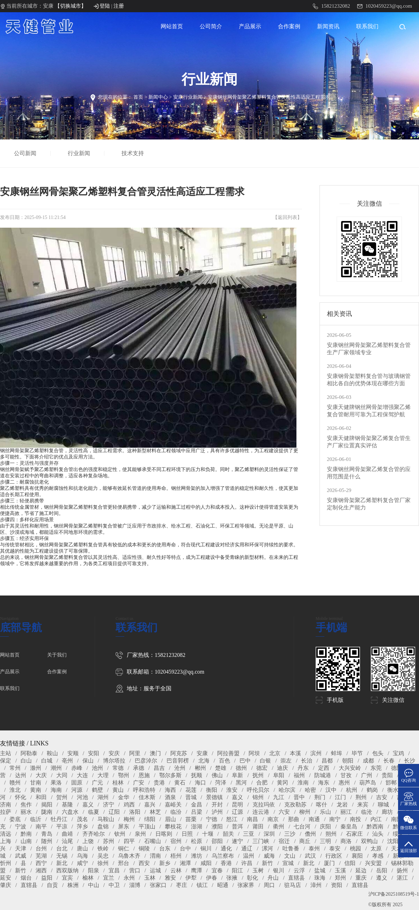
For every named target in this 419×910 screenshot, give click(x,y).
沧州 (179, 768)
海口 (200, 783)
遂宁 (237, 841)
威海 (269, 856)
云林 (176, 870)
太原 (376, 848)
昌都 (327, 761)
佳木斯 (147, 797)
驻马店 (292, 885)
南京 (273, 819)
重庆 (361, 878)
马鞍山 (105, 819)
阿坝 (254, 753)
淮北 (15, 790)
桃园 (355, 848)
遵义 (381, 878)
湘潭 (185, 863)
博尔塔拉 (114, 761)
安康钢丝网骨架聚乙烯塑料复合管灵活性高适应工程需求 (269, 97)
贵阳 (387, 775)
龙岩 (342, 804)
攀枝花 (173, 826)
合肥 (261, 783)
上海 (5, 841)
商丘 (304, 841)
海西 (170, 790)
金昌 (196, 804)
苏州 (108, 841)
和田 (41, 797)
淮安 (231, 790)
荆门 (319, 797)
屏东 (123, 826)
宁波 (20, 826)
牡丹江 (59, 819)
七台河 (302, 826)
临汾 (176, 812)
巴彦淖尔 (146, 761)
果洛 (56, 783)
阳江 (237, 870)
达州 (20, 775)
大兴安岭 (350, 768)
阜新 (237, 775)
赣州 (15, 783)
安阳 (93, 753)
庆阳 (325, 826)
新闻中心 (158, 97)
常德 (118, 768)
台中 (185, 848)
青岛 (46, 834)
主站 (5, 753)
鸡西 (129, 804)
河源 (76, 790)
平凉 (61, 826)
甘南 (35, 783)
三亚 (248, 834)
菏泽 (220, 783)
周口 (269, 885)
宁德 (211, 819)
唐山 (82, 848)
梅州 (129, 819)
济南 (5, 804)
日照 (187, 834)
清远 (5, 834)
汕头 (377, 834)
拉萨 (5, 812)
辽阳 (114, 812)
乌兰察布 (223, 856)
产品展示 (250, 26)
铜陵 (144, 848)
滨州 (316, 753)
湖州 (103, 797)
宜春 (217, 870)
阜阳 (278, 775)
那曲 (293, 819)
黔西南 (375, 826)
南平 (41, 826)
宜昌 (114, 870)
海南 (56, 790)
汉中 (331, 790)
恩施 (144, 775)
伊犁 (191, 878)
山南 (26, 841)
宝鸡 (398, 753)
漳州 (316, 885)
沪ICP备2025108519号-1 (393, 894)
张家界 (245, 885)
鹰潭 (196, 870)
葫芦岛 (367, 783)
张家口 (158, 885)
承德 (138, 768)
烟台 (26, 878)
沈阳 (392, 841)
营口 (134, 870)
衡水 (392, 790)
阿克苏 (178, 753)
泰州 (314, 848)
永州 (129, 878)
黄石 (179, 783)
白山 (26, 761)
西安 (144, 863)
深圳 (269, 834)
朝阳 (347, 761)
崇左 (286, 761)
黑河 (241, 783)
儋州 (310, 834)
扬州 (402, 870)
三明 (325, 841)
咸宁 (82, 863)
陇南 (46, 812)
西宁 (41, 863)
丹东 (303, 768)
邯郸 (391, 783)
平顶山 (147, 826)
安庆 (114, 753)
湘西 (41, 870)
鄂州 (123, 775)
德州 (241, 768)
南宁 (334, 819)
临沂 (35, 819)
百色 (224, 761)
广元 (97, 783)
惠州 (344, 783)
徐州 (103, 863)
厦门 (329, 863)
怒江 (231, 819)
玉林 (149, 878)
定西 (323, 768)
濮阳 (217, 826)
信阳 (349, 863)
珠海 (319, 878)
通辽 (246, 848)
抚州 (258, 775)
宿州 (176, 841)
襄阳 (357, 856)
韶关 (228, 834)
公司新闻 (26, 153)
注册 (118, 6)
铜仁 (123, 848)
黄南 (35, 790)
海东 (323, 783)
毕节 (357, 753)
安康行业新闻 (188, 97)
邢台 (123, 863)
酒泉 (170, 797)
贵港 (159, 783)
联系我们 (367, 26)
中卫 (114, 885)
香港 (226, 863)
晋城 (191, 797)
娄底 (15, 819)
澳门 (155, 753)
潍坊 (196, 856)
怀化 (20, 797)
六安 (284, 812)
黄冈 (282, 783)
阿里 (134, 753)
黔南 (26, 834)
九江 (278, 797)
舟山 (273, 878)
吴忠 (103, 856)
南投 (355, 819)
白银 (265, 761)
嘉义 (237, 797)
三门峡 (260, 841)
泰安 (334, 848)
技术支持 (133, 153)
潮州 (56, 768)
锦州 (258, 797)
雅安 (170, 878)
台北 (61, 848)
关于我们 (57, 655)
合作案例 (289, 26)
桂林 (118, 783)
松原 (196, 841)
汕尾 (67, 841)
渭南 (155, 856)
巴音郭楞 (178, 761)
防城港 (322, 775)
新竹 (267, 863)
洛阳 (134, 812)
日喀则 (163, 834)
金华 (123, 797)
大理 (103, 775)
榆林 (88, 878)
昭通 (222, 885)
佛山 (217, 775)
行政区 (333, 856)
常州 (15, 768)
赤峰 (76, 768)
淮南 (303, 783)
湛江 (402, 878)
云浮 (299, 870)
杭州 (351, 790)
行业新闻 (79, 153)
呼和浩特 (144, 790)
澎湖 (196, 826)
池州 (97, 768)
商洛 (346, 841)
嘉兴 (149, 804)
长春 (389, 761)
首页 (138, 97)
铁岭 (103, 848)
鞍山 (52, 753)
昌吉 (159, 768)
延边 (361, 870)
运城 (155, 870)
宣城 (288, 863)
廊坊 (387, 812)
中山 (93, 885)
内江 (376, 819)
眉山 (170, 819)
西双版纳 (67, 870)
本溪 (295, 753)
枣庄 (181, 885)
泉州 (140, 834)
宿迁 (284, 841)
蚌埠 (336, 753)
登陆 (105, 6)
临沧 (366, 812)
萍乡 (82, 826)
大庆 (41, 775)
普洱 (237, 826)
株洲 (73, 885)
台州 (41, 848)
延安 (5, 878)
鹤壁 (97, 790)
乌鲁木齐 (129, 856)
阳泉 (93, 870)
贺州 (61, 797)
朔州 (331, 834)
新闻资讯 (328, 26)
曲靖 (67, 834)
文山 (289, 856)
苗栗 (191, 819)
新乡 (164, 863)
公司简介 (211, 26)
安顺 (73, 753)
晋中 (299, 797)
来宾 (362, 804)
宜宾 (67, 878)
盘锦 (103, 826)
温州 (248, 856)
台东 (164, 848)
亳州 (67, 761)
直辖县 (296, 878)
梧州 (176, 856)
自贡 (52, 885)
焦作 (26, 804)
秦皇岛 (348, 826)
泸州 (217, 812)
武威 (20, 856)
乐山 (325, 812)
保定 (5, 761)
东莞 (376, 768)
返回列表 (287, 217)
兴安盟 (373, 863)
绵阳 (149, 819)
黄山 (118, 790)
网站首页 (172, 26)
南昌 (252, 819)
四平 (129, 841)
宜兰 (108, 878)
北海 (204, 761)
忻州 (5, 863)
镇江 (202, 885)
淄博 (134, 885)
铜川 (206, 848)
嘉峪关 (173, 804)
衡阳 (211, 790)
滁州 (35, 768)
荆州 (361, 797)
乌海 (82, 856)
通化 (226, 848)
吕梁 (196, 812)
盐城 (319, 870)
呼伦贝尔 (258, 790)
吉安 (381, 797)
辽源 (237, 812)
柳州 (304, 812)
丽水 (26, 812)
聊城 (383, 804)
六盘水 (70, 812)
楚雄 (220, 768)
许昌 (246, 863)
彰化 (252, 878)
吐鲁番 (290, 848)
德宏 (261, 768)
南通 (314, 819)
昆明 (237, 804)
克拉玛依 (263, 804)
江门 (340, 797)
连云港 (260, 812)
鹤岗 (372, 790)
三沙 (289, 834)
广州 (366, 775)
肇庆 (5, 885)
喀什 (321, 804)
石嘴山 (152, 841)
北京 (274, 753)
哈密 (310, 790)
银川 (278, 870)
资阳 (336, 885)
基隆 (67, 804)
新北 (61, 863)
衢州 (278, 826)
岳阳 (381, 870)
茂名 (82, 819)
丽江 (346, 812)
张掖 (231, 878)
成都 (368, 761)
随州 (46, 841)
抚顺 (196, 775)
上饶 (88, 841)
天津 (20, 848)
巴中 (245, 761)
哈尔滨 (287, 790)
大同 (61, 775)
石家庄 (354, 834)
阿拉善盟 (228, 753)
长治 (306, 761)
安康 (202, 753)
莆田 (258, 826)
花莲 (191, 790)
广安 (138, 783)
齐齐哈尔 (93, 834)
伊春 (211, 878)
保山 (88, 761)
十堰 (207, 834)
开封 (217, 804)
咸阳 (206, 863)
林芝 (155, 812)
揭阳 (46, 804)
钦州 (119, 834)
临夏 (93, 812)
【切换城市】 (70, 6)
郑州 (340, 878)
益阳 (46, 878)
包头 (377, 753)
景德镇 (214, 797)
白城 (46, 761)
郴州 (200, 768)
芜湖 (41, 856)
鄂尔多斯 (170, 775)
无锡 (61, 856)
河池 (82, 797)
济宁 (108, 804)
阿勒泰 (29, 753)
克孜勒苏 (295, 804)
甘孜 (346, 775)
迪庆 (282, 768)
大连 (82, 775)
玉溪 (340, 870)
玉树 (258, 870)
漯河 (267, 848)
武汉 (310, 856)
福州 (299, 775)
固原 (76, 783)
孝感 (377, 856)
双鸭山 (369, 841)
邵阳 (217, 841)
